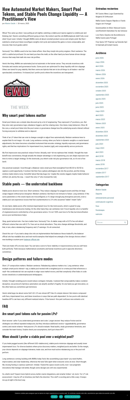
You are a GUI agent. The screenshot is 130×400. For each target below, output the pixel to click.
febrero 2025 (101, 123)
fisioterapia (100, 210)
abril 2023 (99, 152)
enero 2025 (100, 128)
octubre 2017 (101, 173)
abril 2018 (99, 156)
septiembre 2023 (102, 140)
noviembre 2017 (102, 169)
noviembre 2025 (102, 87)
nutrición (99, 214)
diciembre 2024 (102, 132)
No (61, 397)
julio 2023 (99, 144)
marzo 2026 (100, 70)
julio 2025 (99, 103)
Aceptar (54, 397)
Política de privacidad (72, 397)
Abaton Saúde (10, 23)
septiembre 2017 (102, 177)
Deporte (99, 194)
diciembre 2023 (102, 136)
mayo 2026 (100, 62)
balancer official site (31, 240)
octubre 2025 (101, 91)
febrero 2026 (101, 74)
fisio (97, 206)
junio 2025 (100, 107)
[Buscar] (109, 222)
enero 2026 (100, 78)
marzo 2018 (100, 160)
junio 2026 (100, 58)
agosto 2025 (100, 99)
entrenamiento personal (105, 198)
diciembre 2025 (102, 83)
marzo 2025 (100, 119)
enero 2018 (100, 164)
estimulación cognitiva (104, 202)
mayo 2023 (100, 148)
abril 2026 (99, 66)
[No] (127, 395)
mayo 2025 (100, 111)
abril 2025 (99, 115)
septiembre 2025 (102, 95)
